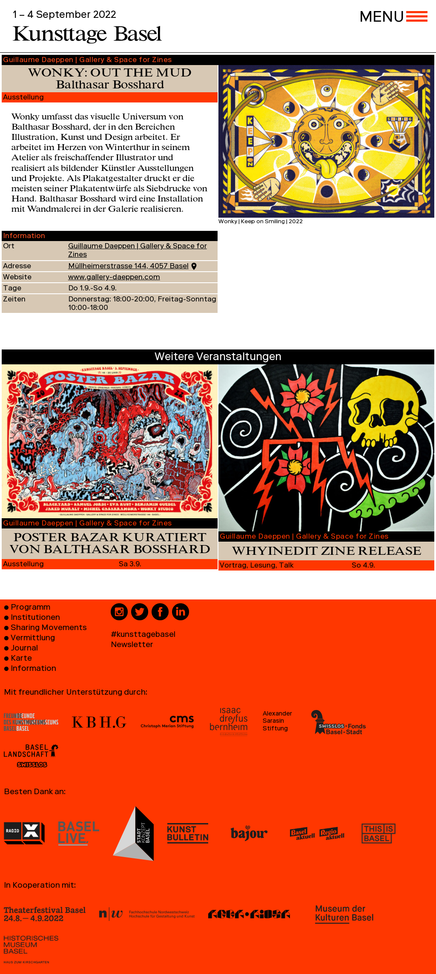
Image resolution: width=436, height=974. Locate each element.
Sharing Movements (49, 629)
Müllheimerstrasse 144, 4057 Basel (128, 266)
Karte (21, 659)
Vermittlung (33, 639)
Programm (30, 608)
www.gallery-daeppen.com (114, 277)
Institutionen (35, 618)
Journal (24, 649)
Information (33, 669)
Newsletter (132, 646)
